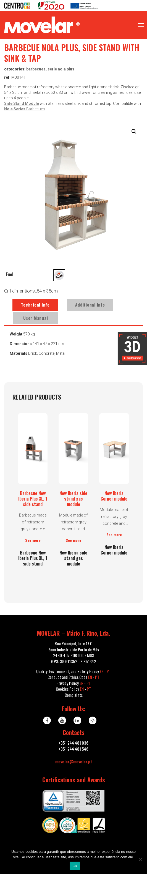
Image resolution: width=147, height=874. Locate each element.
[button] (134, 131)
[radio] (59, 275)
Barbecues (36, 69)
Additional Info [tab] (90, 305)
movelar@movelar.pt (73, 761)
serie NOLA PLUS (61, 69)
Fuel (9, 274)
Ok (74, 866)
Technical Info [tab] (35, 305)
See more (33, 540)
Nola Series (15, 109)
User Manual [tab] (35, 318)
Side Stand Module (21, 103)
